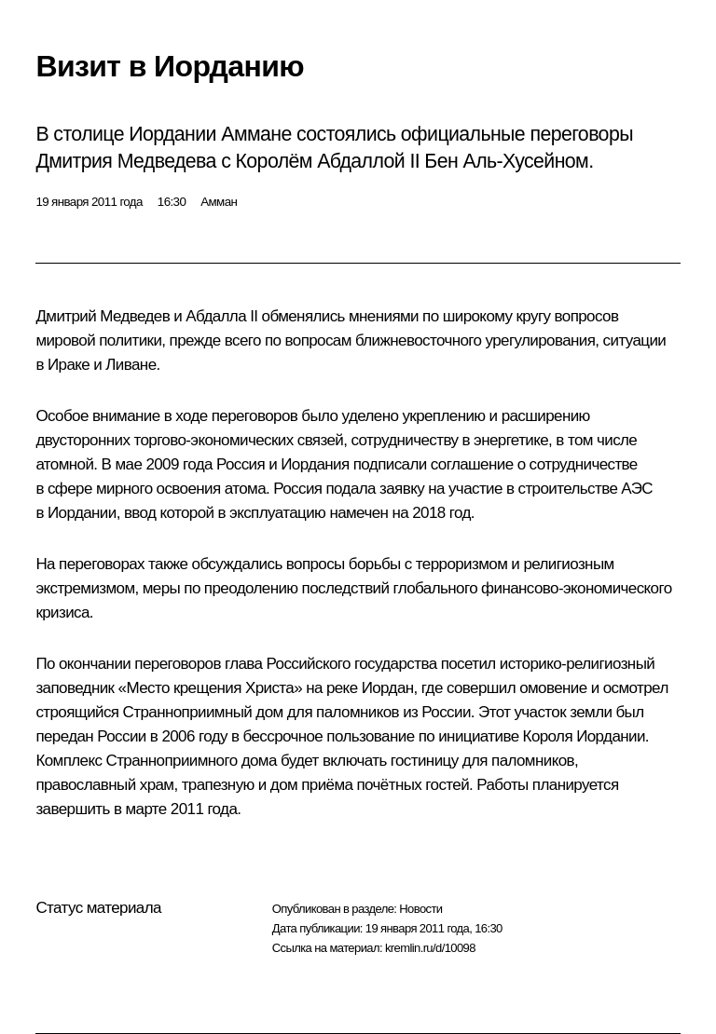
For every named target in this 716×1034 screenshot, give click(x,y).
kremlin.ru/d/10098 (430, 948)
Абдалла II (221, 316)
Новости (420, 909)
